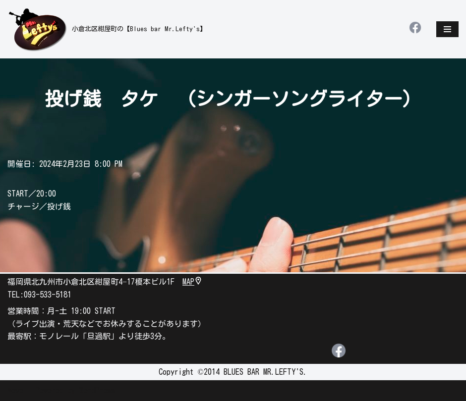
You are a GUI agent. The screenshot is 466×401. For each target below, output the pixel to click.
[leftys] (106, 29)
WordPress (97, 391)
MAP (192, 282)
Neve (15, 391)
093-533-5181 (47, 295)
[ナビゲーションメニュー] (447, 29)
